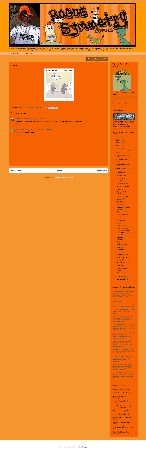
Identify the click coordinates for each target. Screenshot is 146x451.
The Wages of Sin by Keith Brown (123, 428)
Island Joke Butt (123, 186)
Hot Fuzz (120, 252)
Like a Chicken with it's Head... (123, 229)
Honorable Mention (121, 171)
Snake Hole (121, 226)
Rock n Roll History (121, 192)
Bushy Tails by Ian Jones (123, 389)
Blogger (85, 447)
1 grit (119, 217)
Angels (119, 242)
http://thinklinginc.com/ (123, 233)
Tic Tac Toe (121, 220)
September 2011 (123, 164)
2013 (118, 143)
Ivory (119, 223)
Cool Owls (121, 202)
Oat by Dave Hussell (121, 414)
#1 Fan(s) (120, 260)
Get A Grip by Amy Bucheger (120, 397)
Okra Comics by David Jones (122, 418)
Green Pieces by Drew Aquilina (122, 402)
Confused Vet (122, 183)
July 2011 (121, 276)
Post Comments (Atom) (64, 177)
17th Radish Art (27, 53)
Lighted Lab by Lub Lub (122, 411)
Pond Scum (121, 178)
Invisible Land (122, 204)
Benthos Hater (122, 244)
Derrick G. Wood (22, 130)
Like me (120, 189)
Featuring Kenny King (123, 208)
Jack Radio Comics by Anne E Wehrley (122, 406)
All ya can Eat (122, 212)
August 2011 (122, 168)
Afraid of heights (123, 263)
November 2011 (123, 155)
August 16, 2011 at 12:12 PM (33, 118)
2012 (118, 145)
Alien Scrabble (122, 254)
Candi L (18, 118)
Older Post (102, 171)
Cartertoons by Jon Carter (123, 393)
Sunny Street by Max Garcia (121, 423)
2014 (118, 140)
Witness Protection (122, 238)
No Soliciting (122, 181)
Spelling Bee (122, 175)
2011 (117, 148)
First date (120, 265)
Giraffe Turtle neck (122, 269)
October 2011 (122, 159)
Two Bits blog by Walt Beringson (121, 433)
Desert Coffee (122, 196)
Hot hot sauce (122, 214)
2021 (118, 137)
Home (59, 171)
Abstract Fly (121, 273)
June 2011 (121, 279)
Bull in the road (123, 257)
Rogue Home (15, 53)
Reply (18, 124)
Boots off (120, 199)
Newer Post (16, 171)
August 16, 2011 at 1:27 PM (41, 130)
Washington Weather (121, 248)
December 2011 (123, 151)
